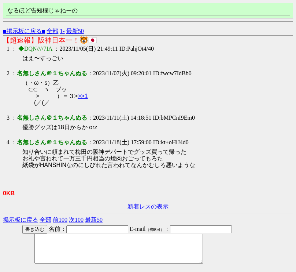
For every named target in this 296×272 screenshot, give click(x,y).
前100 (60, 220)
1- (62, 31)
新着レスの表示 (148, 206)
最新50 (75, 31)
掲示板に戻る (20, 220)
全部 (52, 31)
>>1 (83, 96)
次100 (76, 220)
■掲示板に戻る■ (24, 31)
